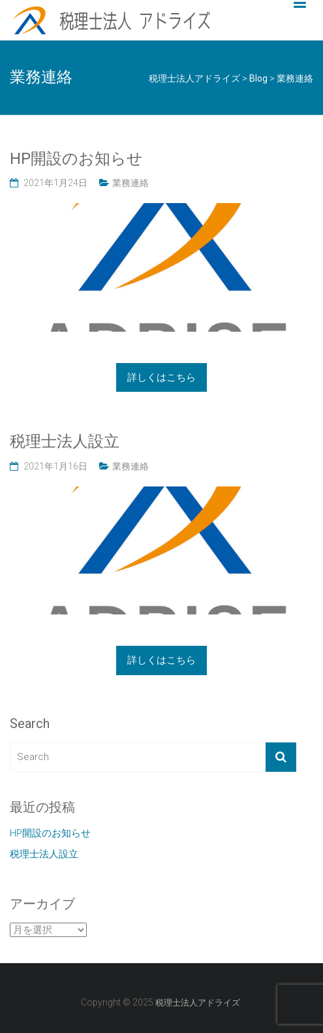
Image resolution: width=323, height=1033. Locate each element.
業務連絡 (130, 183)
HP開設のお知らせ (76, 159)
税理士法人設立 (64, 441)
